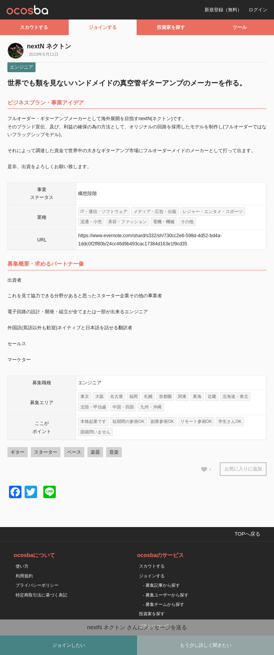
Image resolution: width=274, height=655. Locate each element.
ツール (240, 27)
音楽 (114, 452)
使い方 (22, 566)
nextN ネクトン (49, 46)
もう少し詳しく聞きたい (205, 645)
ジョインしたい (68, 645)
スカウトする (34, 27)
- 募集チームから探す (163, 604)
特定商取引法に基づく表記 (41, 595)
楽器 (95, 452)
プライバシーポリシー (37, 585)
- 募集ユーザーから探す (166, 595)
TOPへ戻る (247, 534)
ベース (74, 452)
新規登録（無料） (223, 9)
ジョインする (103, 27)
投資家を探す (171, 27)
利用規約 (24, 575)
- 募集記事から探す (161, 585)
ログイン (258, 9)
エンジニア (21, 67)
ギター (18, 452)
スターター (45, 452)
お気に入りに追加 (243, 469)
